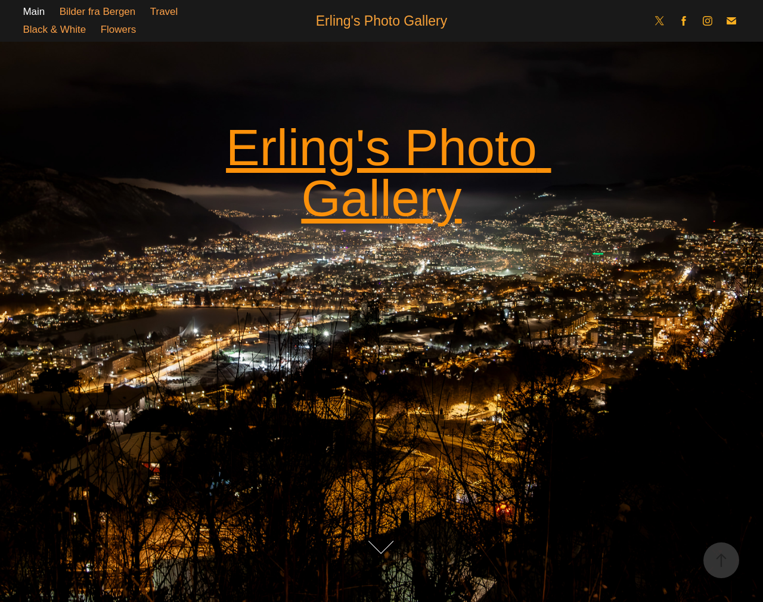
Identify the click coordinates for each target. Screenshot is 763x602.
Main (34, 11)
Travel (164, 11)
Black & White (54, 29)
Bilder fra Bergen (98, 11)
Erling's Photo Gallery (381, 21)
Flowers (119, 29)
